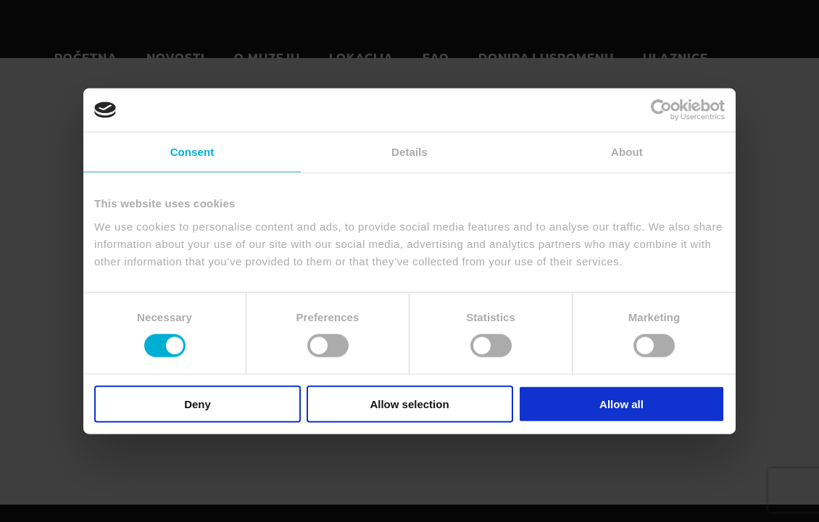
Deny (197, 403)
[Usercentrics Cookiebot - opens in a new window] (661, 110)
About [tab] (627, 152)
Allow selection (409, 403)
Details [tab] (409, 152)
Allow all (621, 403)
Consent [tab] (192, 152)
